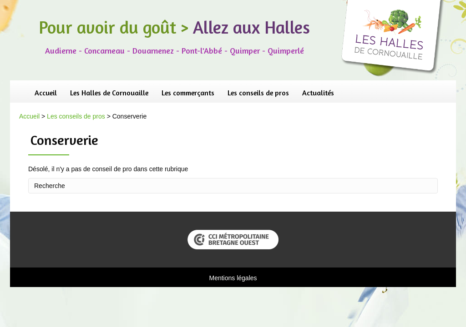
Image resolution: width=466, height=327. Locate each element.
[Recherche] (233, 185)
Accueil (46, 92)
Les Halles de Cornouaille (109, 92)
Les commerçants (188, 92)
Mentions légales (233, 278)
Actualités (318, 92)
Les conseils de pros (258, 92)
